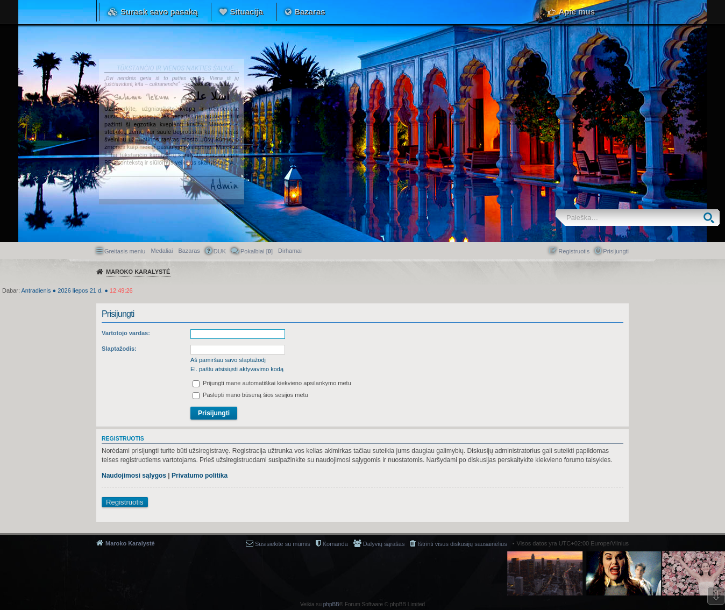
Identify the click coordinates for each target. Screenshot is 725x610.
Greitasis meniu (124, 251)
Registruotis (125, 502)
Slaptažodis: (119, 348)
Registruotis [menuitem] (573, 251)
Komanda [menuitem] (335, 544)
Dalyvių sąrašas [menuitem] (384, 544)
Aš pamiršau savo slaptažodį (228, 360)
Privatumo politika (200, 475)
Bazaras (309, 11)
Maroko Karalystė (130, 543)
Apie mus (576, 11)
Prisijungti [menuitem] (616, 251)
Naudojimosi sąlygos (134, 475)
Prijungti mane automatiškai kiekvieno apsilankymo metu (272, 383)
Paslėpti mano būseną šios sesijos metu (250, 395)
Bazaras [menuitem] (189, 250)
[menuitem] (290, 250)
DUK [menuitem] (220, 251)
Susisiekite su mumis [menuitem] (282, 544)
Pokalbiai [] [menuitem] (256, 251)
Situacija (246, 11)
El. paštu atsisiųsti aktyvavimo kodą (236, 369)
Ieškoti (711, 217)
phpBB (331, 604)
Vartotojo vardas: (126, 333)
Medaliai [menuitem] (162, 250)
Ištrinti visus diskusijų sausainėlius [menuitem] (462, 544)
